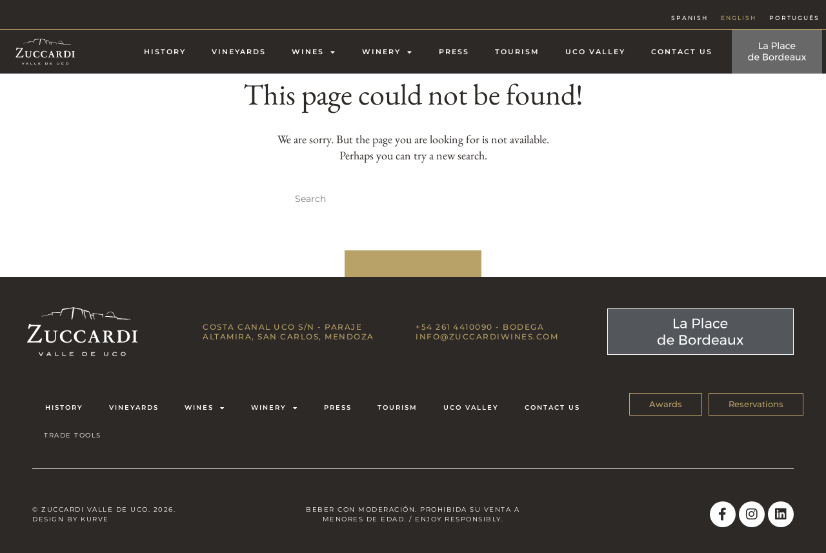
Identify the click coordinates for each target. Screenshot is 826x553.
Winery (387, 52)
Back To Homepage (413, 263)
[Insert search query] (413, 199)
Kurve (95, 519)
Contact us (681, 51)
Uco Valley (595, 51)
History (165, 51)
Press (454, 51)
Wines (314, 52)
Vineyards (239, 51)
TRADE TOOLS (72, 435)
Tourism (517, 51)
